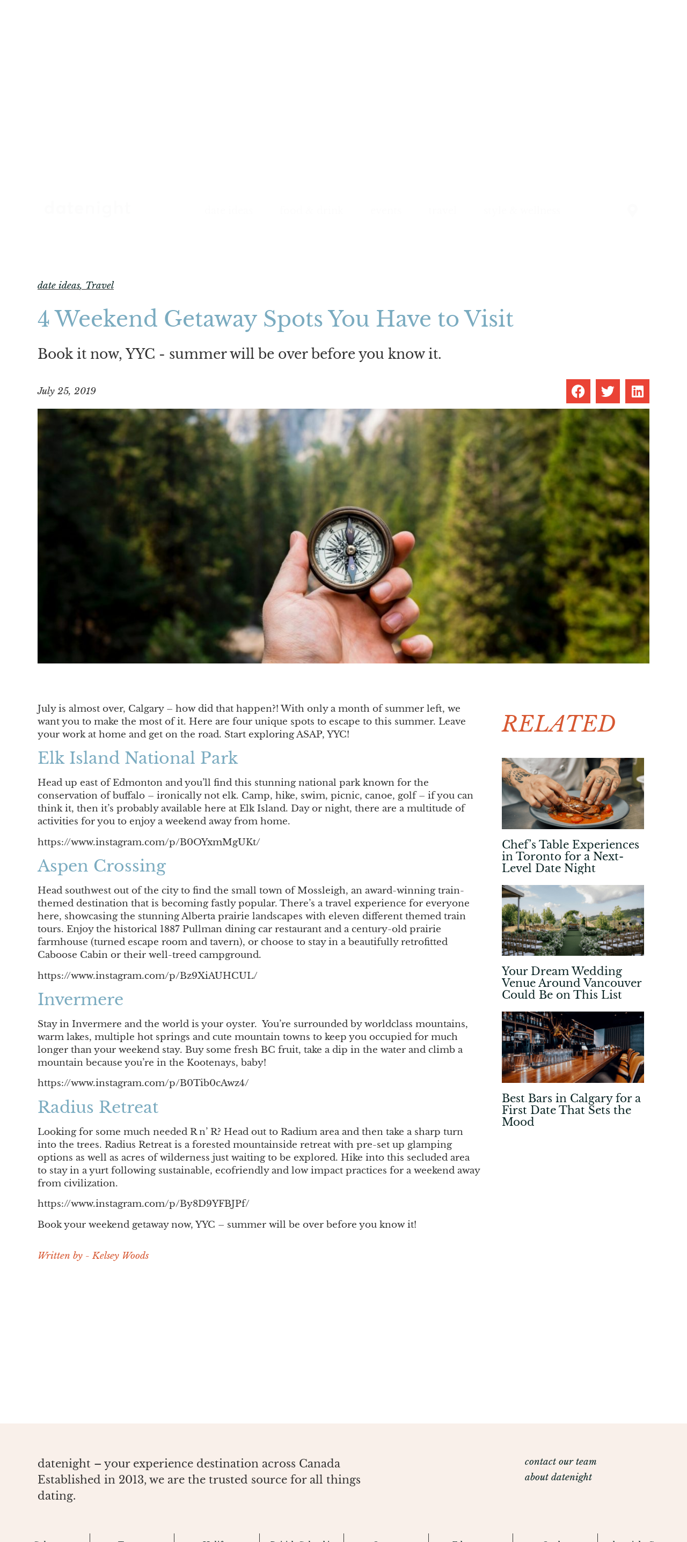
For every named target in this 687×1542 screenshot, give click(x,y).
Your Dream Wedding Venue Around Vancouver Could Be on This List (571, 983)
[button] (578, 391)
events (385, 210)
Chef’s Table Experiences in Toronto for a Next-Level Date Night (570, 856)
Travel (99, 285)
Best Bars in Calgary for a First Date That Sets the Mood (571, 1110)
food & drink (312, 210)
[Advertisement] (259, 1348)
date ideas (228, 210)
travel (442, 210)
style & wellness (522, 210)
